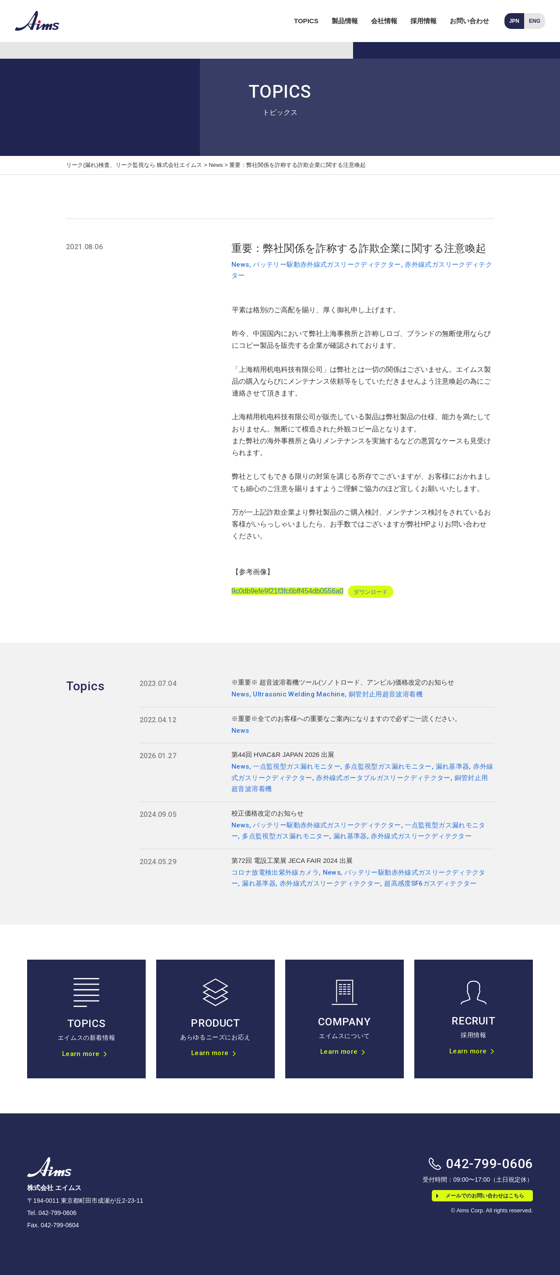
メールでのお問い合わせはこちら (480, 1196)
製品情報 (345, 21)
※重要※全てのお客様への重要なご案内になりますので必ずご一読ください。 (346, 718)
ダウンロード (371, 591)
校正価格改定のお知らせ (267, 813)
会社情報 (384, 21)
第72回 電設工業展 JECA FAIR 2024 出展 (292, 860)
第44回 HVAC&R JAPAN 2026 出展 (282, 754)
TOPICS (306, 21)
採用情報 (423, 21)
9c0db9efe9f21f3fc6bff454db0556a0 (287, 591)
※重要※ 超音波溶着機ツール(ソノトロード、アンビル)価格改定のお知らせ (342, 682)
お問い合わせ (469, 21)
